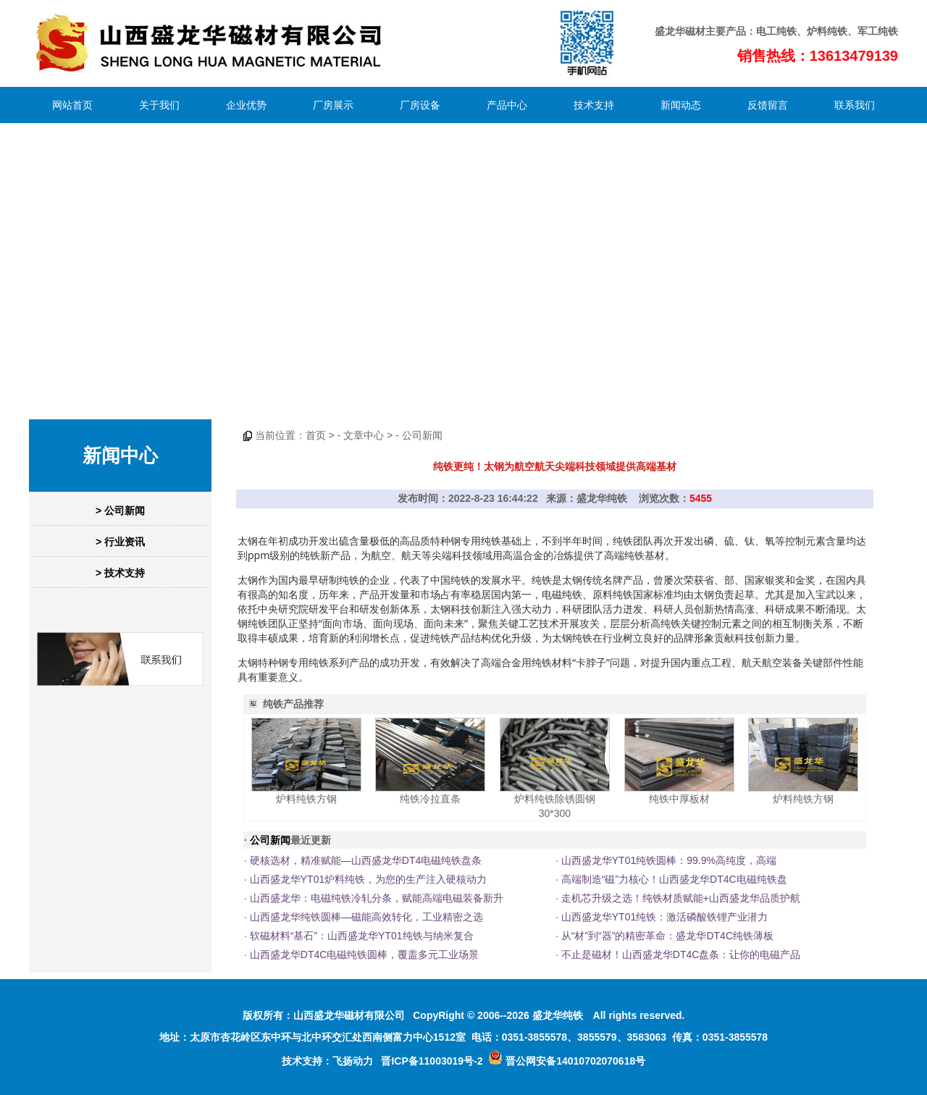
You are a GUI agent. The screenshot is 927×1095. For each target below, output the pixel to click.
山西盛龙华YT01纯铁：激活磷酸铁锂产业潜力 (664, 917)
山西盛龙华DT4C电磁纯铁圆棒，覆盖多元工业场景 (364, 954)
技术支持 (594, 105)
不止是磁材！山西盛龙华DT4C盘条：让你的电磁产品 (681, 954)
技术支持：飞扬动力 (327, 1061)
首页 (316, 435)
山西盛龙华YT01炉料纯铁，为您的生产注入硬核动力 (368, 879)
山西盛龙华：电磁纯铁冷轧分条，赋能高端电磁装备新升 (376, 898)
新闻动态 (680, 105)
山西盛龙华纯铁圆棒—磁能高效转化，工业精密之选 (366, 917)
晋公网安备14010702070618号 (566, 1061)
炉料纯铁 (827, 31)
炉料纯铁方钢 (306, 799)
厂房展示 (333, 105)
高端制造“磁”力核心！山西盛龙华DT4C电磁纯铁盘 (674, 879)
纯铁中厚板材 (679, 799)
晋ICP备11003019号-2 (431, 1061)
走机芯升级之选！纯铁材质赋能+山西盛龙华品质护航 (680, 898)
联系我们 (854, 105)
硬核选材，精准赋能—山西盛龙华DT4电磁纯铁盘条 (366, 860)
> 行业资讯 (120, 542)
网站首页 (72, 105)
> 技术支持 (120, 573)
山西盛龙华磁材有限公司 (349, 1015)
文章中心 (363, 435)
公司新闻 (422, 435)
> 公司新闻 (120, 510)
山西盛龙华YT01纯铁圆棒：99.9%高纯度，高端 (668, 860)
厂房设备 (420, 105)
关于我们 (159, 105)
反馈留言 (767, 105)
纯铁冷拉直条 (430, 799)
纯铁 (786, 31)
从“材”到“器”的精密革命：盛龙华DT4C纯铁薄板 (667, 935)
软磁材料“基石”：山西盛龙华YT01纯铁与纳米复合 (362, 935)
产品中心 (507, 105)
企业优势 (246, 105)
